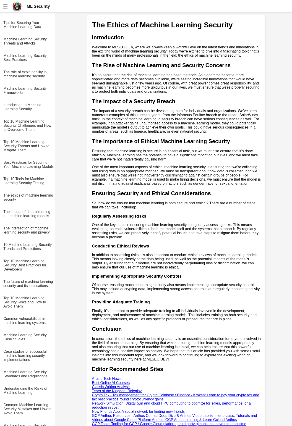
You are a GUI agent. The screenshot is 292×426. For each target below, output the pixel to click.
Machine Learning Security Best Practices (25, 58)
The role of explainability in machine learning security (25, 74)
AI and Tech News (106, 379)
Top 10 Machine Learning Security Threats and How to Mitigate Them (26, 146)
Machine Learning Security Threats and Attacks (25, 41)
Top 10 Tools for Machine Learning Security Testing (23, 181)
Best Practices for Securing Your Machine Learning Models (28, 164)
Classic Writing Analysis (111, 387)
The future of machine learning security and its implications (28, 284)
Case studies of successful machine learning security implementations (25, 356)
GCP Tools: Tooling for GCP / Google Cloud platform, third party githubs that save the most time (169, 424)
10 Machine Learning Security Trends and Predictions (27, 247)
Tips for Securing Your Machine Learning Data (22, 25)
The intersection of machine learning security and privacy (26, 230)
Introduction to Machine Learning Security (22, 107)
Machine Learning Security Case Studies (25, 337)
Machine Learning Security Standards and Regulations (25, 374)
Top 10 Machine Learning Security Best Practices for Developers (24, 265)
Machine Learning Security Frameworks (25, 91)
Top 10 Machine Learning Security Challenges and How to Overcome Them (27, 125)
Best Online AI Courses (111, 383)
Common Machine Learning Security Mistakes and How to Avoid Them (27, 409)
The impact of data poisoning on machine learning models (26, 214)
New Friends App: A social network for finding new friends (138, 411)
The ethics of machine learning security (28, 197)
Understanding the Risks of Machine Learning (25, 390)
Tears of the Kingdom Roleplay (117, 391)
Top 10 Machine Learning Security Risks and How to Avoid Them (24, 302)
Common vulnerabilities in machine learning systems (24, 321)
